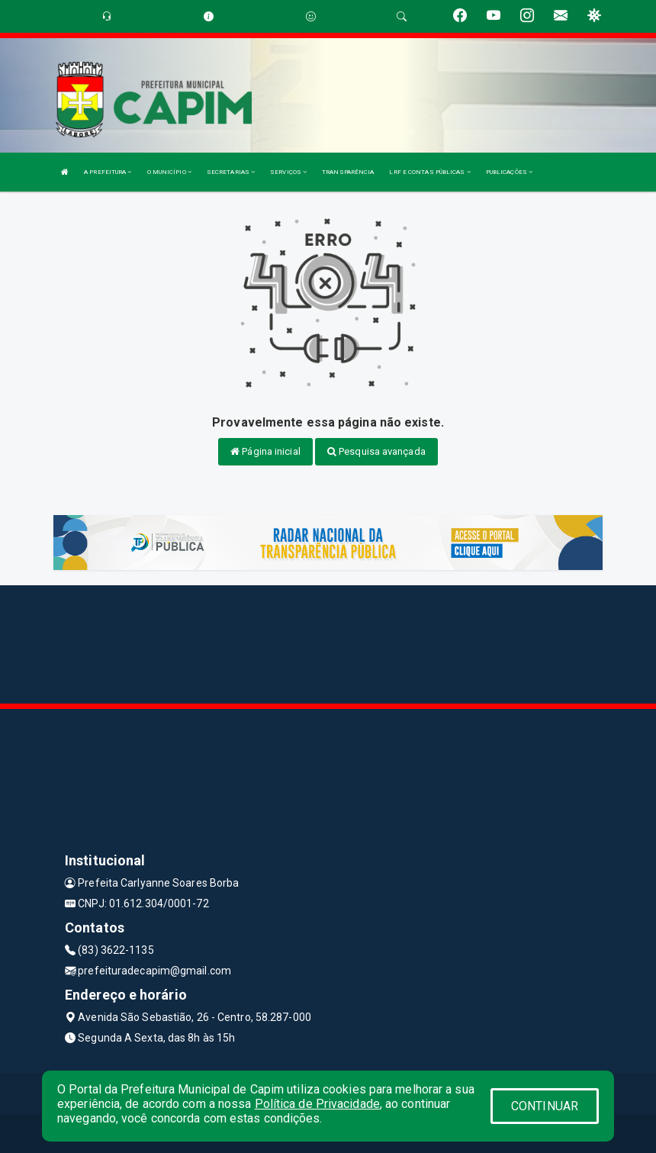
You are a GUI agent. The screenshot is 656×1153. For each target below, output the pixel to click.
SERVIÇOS (288, 172)
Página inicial (265, 451)
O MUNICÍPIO (169, 172)
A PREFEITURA (107, 172)
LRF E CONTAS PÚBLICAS (429, 172)
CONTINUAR (544, 1106)
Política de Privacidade (317, 1104)
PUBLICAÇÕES (509, 172)
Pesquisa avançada (376, 451)
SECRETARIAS (231, 172)
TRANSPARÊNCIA (348, 172)
